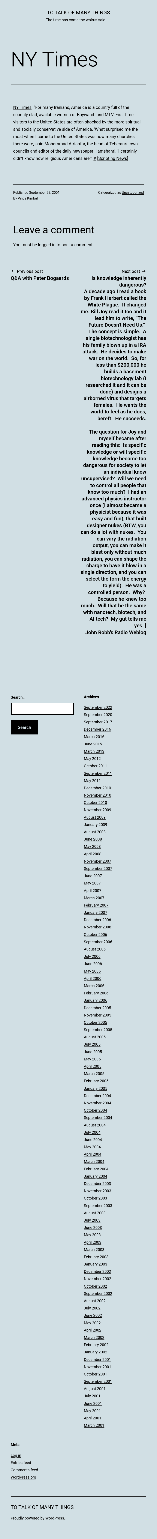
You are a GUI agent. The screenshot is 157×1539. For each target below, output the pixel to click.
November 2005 (97, 1015)
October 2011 (95, 766)
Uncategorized (133, 193)
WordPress (54, 1518)
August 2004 (95, 1125)
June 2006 (93, 963)
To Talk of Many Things (78, 13)
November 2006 (97, 927)
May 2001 (92, 1410)
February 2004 (96, 1169)
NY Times (22, 107)
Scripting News (112, 158)
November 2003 (97, 1191)
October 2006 (95, 934)
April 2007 (93, 890)
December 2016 (97, 729)
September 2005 (98, 1029)
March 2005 (94, 1073)
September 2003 (98, 1205)
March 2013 (94, 751)
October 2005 (95, 1022)
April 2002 (93, 1330)
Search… (18, 697)
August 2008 (95, 832)
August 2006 (95, 949)
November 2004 (97, 1103)
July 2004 (92, 1132)
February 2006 (96, 993)
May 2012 (92, 758)
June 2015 (93, 744)
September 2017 (98, 722)
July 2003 (92, 1220)
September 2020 (98, 714)
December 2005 (97, 1008)
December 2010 (97, 788)
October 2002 (95, 1286)
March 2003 (94, 1249)
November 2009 (97, 810)
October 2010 (95, 802)
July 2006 (92, 956)
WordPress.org (23, 1477)
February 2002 (96, 1344)
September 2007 (98, 868)
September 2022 (98, 707)
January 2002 (95, 1352)
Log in (16, 1455)
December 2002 (97, 1271)
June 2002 (93, 1315)
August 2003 (95, 1213)
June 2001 (93, 1403)
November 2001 (97, 1367)
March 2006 (94, 985)
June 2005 (93, 1052)
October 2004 (95, 1110)
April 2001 (93, 1418)
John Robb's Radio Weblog (115, 632)
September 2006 (98, 942)
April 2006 (93, 978)
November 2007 (97, 861)
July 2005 (92, 1044)
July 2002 (92, 1308)
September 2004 (98, 1117)
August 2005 (95, 1037)
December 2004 (97, 1095)
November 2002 (97, 1278)
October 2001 (95, 1374)
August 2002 (95, 1301)
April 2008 (93, 854)
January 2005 (95, 1088)
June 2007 (93, 876)
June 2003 (93, 1227)
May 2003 (92, 1235)
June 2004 (93, 1139)
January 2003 (95, 1264)
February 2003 (96, 1257)
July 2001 (92, 1396)
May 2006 (92, 971)
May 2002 (92, 1323)
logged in (46, 244)
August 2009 (95, 817)
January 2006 (95, 1000)
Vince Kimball (28, 198)
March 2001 (94, 1425)
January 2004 (95, 1176)
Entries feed (21, 1462)
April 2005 (93, 1066)
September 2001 (98, 1381)
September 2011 (98, 773)
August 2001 (95, 1388)
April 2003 (93, 1242)
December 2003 (97, 1183)
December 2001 (97, 1359)
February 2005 (96, 1081)
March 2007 (94, 898)
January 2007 (95, 912)
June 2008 (93, 839)
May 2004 (92, 1147)
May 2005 (92, 1059)
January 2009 (95, 824)
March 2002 (94, 1337)
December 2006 (97, 919)
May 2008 (92, 846)
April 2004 (93, 1154)
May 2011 (92, 780)
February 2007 (96, 905)
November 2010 (97, 795)
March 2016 (94, 736)
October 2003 (95, 1198)
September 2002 (98, 1293)
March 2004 (94, 1161)
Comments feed (24, 1470)
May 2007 (92, 883)
